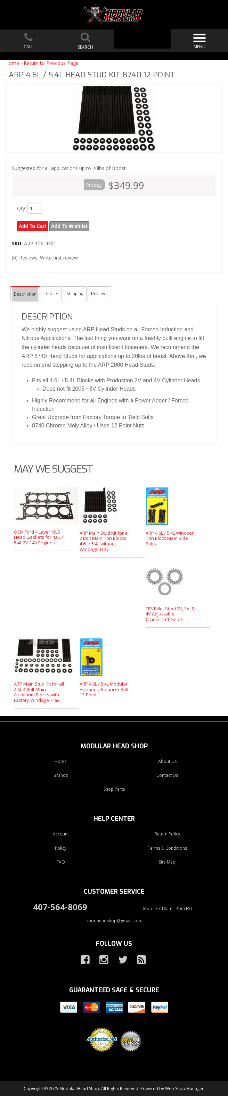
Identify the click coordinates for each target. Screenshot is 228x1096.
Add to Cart (33, 226)
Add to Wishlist (70, 226)
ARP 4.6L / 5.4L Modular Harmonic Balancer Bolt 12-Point (104, 688)
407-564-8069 (60, 906)
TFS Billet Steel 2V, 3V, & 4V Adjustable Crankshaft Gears (170, 612)
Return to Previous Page (51, 63)
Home (12, 63)
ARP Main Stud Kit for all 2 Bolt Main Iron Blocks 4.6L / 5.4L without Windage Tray (105, 540)
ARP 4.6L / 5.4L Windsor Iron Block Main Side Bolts (170, 537)
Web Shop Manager (184, 1088)
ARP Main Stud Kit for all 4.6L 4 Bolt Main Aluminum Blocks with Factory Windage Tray (39, 691)
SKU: (18, 242)
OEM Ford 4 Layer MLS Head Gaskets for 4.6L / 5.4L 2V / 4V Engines (38, 536)
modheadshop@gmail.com (114, 920)
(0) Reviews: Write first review (45, 257)
